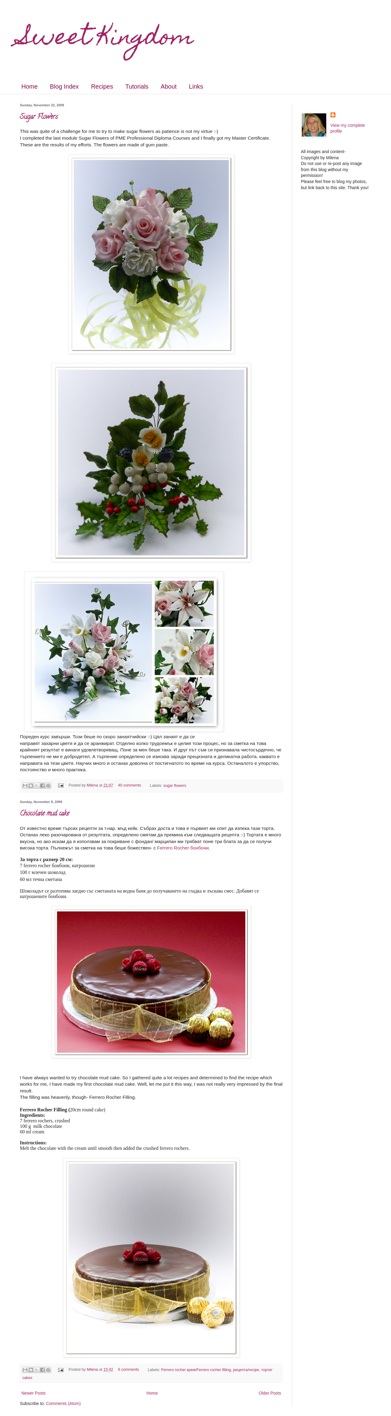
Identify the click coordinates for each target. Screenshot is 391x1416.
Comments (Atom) (63, 1403)
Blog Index (64, 86)
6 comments (128, 1369)
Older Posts (270, 1393)
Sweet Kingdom (107, 39)
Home (29, 86)
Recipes (102, 86)
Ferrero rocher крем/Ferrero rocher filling (196, 1369)
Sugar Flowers (39, 117)
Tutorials (136, 86)
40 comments (129, 785)
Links (196, 86)
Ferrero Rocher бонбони (183, 847)
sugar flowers (174, 785)
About (169, 86)
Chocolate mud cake (44, 814)
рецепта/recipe (246, 1369)
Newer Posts (33, 1393)
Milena (93, 785)
